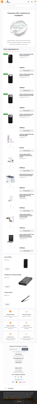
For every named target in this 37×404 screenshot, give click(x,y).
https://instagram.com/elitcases (18, 376)
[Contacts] (32, 1)
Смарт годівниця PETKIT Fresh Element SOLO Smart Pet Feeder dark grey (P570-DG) (26, 235)
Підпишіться (25, 349)
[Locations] (28, 1)
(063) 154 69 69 (19, 360)
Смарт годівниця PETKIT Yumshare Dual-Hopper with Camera (25, 155)
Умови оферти (18, 351)
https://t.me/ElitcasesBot (21, 376)
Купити (7, 269)
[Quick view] (10, 65)
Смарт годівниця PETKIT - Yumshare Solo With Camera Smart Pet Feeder (25, 215)
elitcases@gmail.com (19, 379)
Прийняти (19, 401)
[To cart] (26, 70)
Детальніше (25, 398)
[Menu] (2, 2)
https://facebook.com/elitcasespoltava (15, 376)
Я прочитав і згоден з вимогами (19, 351)
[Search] (4, 5)
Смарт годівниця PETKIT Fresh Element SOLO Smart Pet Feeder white (26, 195)
